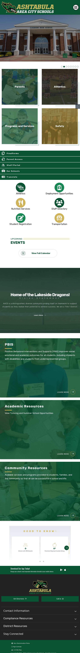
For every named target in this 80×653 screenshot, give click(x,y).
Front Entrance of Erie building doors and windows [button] (68, 67)
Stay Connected (13, 634)
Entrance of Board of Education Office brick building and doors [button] (62, 67)
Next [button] (74, 55)
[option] (40, 38)
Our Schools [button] (13, 171)
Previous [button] (65, 55)
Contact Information (16, 610)
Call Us (60, 599)
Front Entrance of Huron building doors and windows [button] (75, 67)
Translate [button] (12, 177)
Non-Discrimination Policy (20, 643)
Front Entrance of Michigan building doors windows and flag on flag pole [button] (78, 67)
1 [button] (37, 561)
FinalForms (13, 153)
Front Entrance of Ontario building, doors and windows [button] (73, 67)
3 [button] (43, 561)
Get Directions (20, 599)
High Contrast (17, 646)
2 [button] (40, 561)
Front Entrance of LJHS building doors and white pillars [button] (66, 67)
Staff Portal (13, 165)
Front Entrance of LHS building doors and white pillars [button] (64, 67)
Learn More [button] (40, 315)
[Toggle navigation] (76, 7)
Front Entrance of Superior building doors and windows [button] (71, 67)
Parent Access (15, 159)
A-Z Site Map (16, 650)
